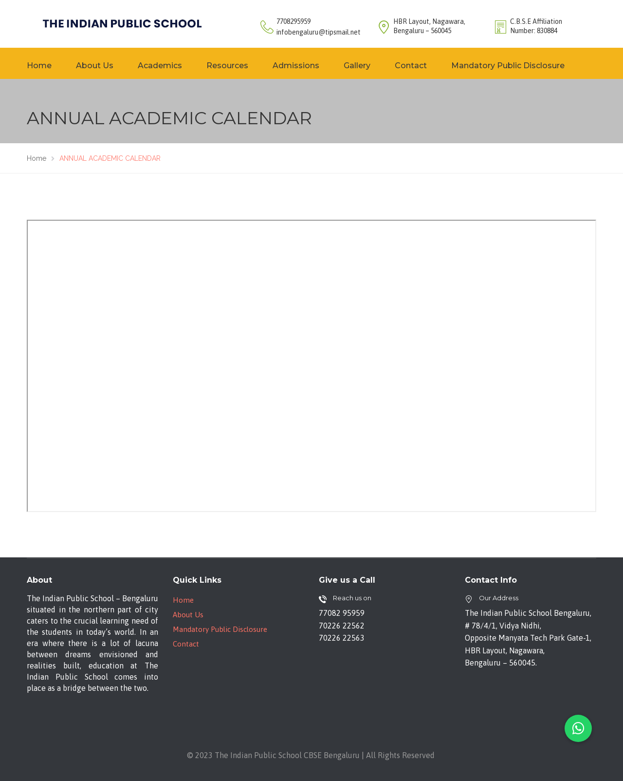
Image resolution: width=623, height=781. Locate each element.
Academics (160, 65)
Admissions (296, 65)
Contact (411, 65)
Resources (227, 65)
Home (39, 65)
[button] (578, 728)
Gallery (357, 65)
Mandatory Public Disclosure (508, 65)
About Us (94, 65)
